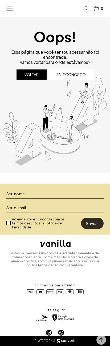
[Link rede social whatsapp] (61, 333)
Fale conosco (71, 74)
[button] (101, 340)
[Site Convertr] (66, 341)
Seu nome (15, 193)
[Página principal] (48, 8)
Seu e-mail (16, 207)
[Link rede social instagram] (49, 333)
